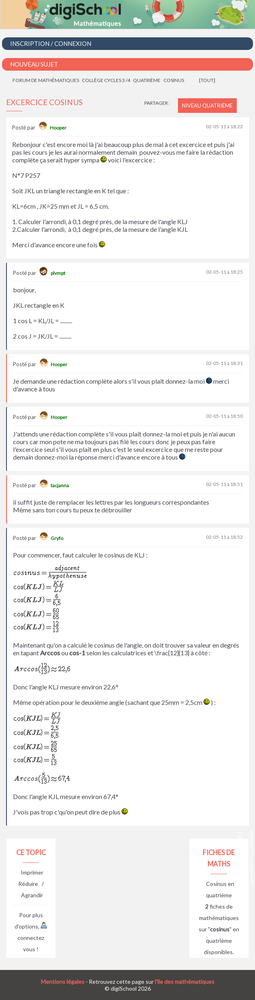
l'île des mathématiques (184, 981)
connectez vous (32, 937)
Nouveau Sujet (34, 64)
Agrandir (32, 895)
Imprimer (32, 872)
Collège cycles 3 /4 (106, 80)
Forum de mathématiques (46, 80)
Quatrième (147, 80)
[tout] (207, 80)
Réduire (28, 883)
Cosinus (173, 80)
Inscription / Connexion (50, 43)
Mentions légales (62, 981)
